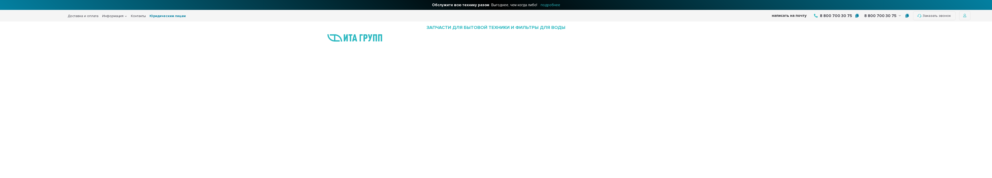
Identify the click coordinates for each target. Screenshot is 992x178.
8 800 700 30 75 (833, 15)
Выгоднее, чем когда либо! (496, 5)
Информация (113, 16)
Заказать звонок (934, 16)
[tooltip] (857, 16)
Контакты (138, 16)
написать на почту (789, 15)
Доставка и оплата (83, 16)
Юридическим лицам (168, 16)
